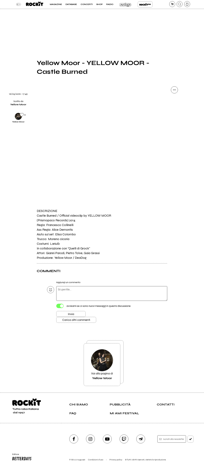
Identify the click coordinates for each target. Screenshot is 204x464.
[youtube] (107, 439)
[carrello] (172, 4)
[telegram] (140, 439)
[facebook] (73, 439)
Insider (125, 4)
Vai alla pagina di (102, 364)
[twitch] (124, 439)
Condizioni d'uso (95, 459)
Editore (21, 457)
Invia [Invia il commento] (71, 314)
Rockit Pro (145, 4)
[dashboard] (187, 4)
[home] (34, 4)
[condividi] (174, 89)
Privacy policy (115, 459)
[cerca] (179, 4)
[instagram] (90, 439)
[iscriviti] (190, 439)
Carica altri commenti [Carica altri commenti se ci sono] (76, 320)
